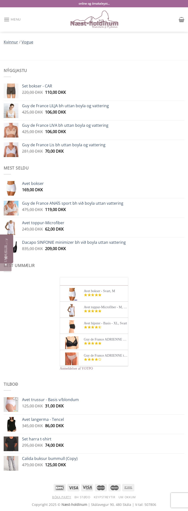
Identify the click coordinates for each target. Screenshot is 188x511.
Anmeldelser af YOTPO (76, 368)
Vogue (27, 42)
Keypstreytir (104, 497)
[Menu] (12, 19)
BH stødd (82, 497)
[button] (6, 255)
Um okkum (127, 497)
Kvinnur (11, 42)
